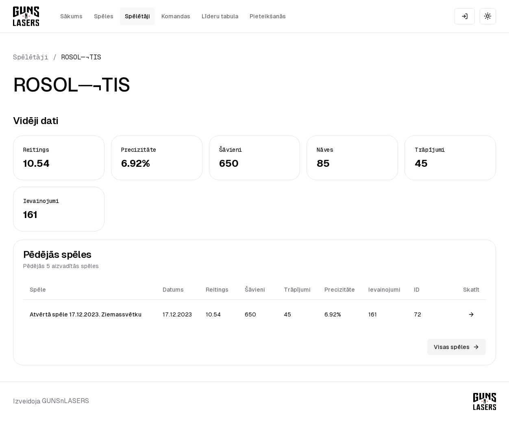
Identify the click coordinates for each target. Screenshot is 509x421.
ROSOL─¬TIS (81, 57)
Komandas (175, 16)
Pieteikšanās (268, 16)
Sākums (71, 16)
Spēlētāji (137, 16)
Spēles (103, 16)
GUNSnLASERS (65, 401)
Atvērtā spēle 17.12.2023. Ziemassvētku (85, 314)
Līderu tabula (220, 16)
